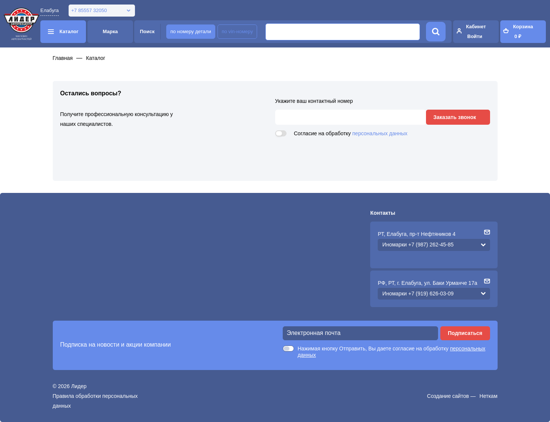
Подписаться (465, 333)
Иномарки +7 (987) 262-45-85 (417, 245)
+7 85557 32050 (89, 10)
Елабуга (49, 10)
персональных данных (380, 133)
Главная (63, 58)
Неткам (489, 396)
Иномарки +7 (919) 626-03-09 (417, 294)
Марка (110, 31)
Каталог (95, 58)
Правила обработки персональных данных (95, 401)
